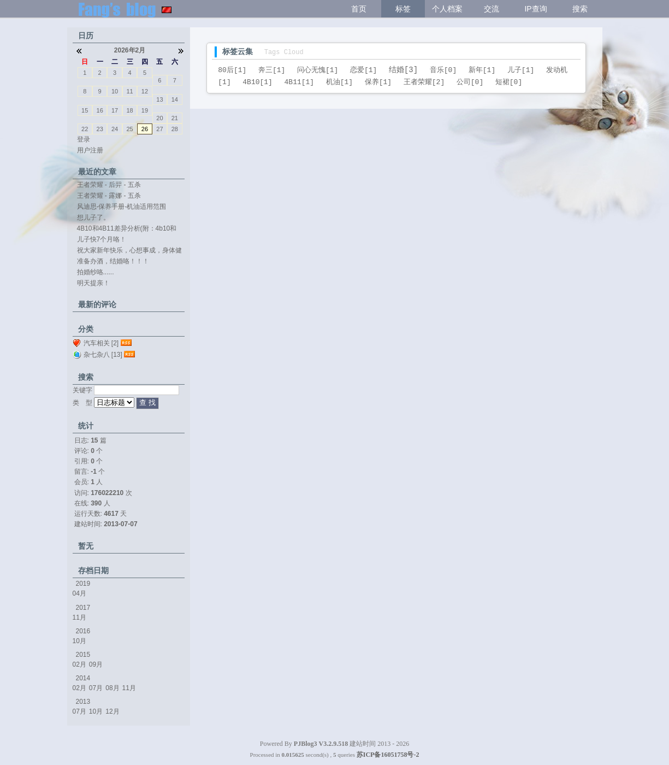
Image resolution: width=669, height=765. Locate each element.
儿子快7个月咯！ (102, 239)
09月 (96, 664)
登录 (83, 139)
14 (174, 99)
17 (114, 110)
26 (144, 129)
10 (114, 91)
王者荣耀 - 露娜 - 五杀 (109, 195)
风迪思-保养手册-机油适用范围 (122, 206)
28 (174, 129)
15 (84, 110)
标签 (403, 8)
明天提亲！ (93, 283)
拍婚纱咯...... (95, 272)
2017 (83, 607)
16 (100, 110)
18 (129, 110)
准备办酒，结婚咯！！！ (113, 261)
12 (144, 91)
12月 (112, 711)
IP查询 (535, 8)
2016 (83, 631)
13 (159, 99)
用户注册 (90, 150)
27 (159, 129)
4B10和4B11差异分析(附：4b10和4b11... (127, 229)
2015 (83, 654)
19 (144, 110)
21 (174, 118)
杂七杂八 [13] (103, 354)
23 (100, 129)
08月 (112, 688)
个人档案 (447, 8)
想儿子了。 (93, 217)
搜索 (580, 8)
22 (84, 129)
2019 (83, 583)
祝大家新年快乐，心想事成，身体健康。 (129, 250)
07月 (96, 688)
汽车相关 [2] (101, 343)
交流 (491, 8)
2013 (83, 701)
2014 (83, 678)
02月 (79, 664)
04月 (79, 593)
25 (129, 129)
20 (159, 118)
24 (114, 129)
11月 (79, 617)
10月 (79, 641)
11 (129, 91)
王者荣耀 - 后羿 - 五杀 (109, 185)
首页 (358, 8)
